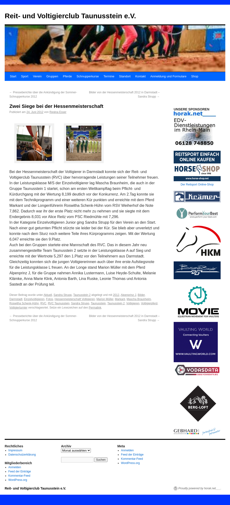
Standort (124, 76)
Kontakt (140, 76)
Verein (37, 76)
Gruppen (52, 76)
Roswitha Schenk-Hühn (24, 303)
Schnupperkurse (88, 76)
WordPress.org (17, 480)
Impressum (15, 450)
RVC (43, 303)
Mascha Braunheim (139, 299)
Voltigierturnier (18, 307)
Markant (120, 299)
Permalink (95, 307)
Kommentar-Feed (19, 475)
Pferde (67, 76)
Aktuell (47, 295)
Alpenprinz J (128, 295)
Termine (109, 76)
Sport (24, 76)
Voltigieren (132, 303)
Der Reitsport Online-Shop (197, 184)
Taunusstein (98, 303)
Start (13, 76)
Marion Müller (104, 299)
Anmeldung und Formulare (168, 76)
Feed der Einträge (19, 471)
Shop (194, 76)
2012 (116, 295)
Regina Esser (58, 112)
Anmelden (14, 467)
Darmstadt (15, 299)
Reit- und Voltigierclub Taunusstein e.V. (70, 16)
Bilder (141, 295)
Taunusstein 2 (82, 295)
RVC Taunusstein (58, 303)
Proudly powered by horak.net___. (199, 488)
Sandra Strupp (63, 295)
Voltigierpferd (149, 303)
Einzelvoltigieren (34, 299)
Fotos (49, 299)
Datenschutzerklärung (22, 454)
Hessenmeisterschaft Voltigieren (75, 299)
